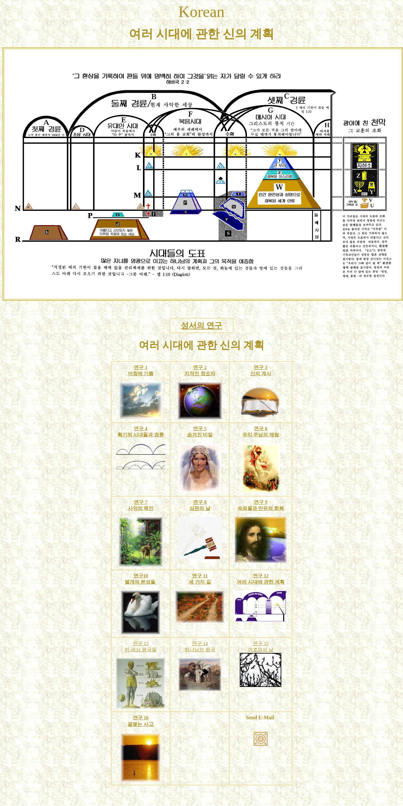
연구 (139, 367)
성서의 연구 (201, 325)
